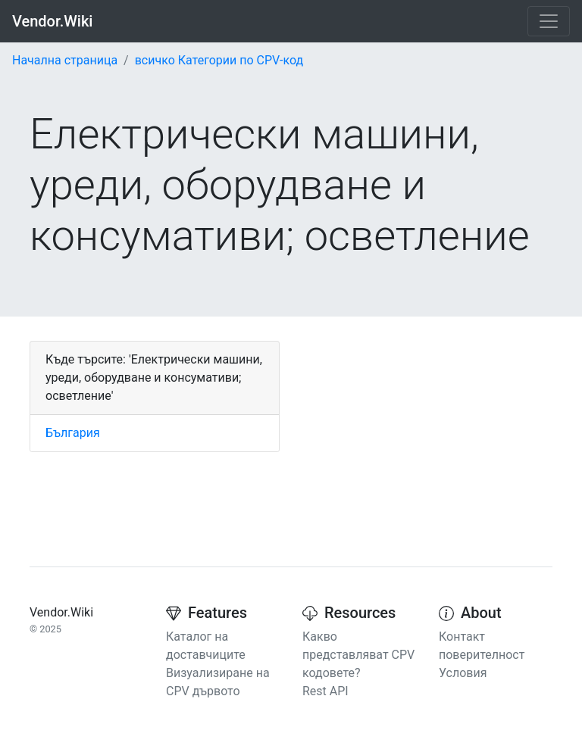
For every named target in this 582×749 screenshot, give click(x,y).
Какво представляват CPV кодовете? (358, 654)
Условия (463, 673)
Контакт (462, 636)
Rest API (325, 691)
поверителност (481, 655)
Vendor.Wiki (52, 21)
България (72, 433)
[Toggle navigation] (548, 21)
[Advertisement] (427, 435)
